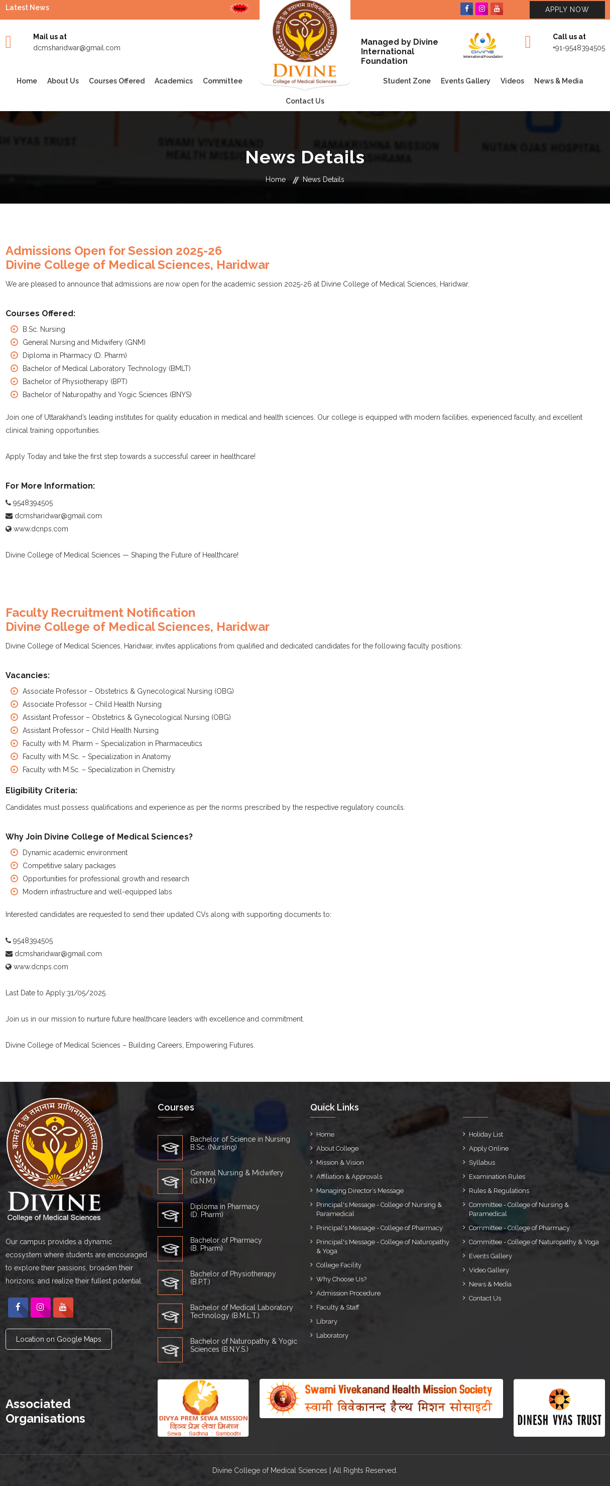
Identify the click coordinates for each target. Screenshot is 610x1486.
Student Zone (407, 81)
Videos (512, 81)
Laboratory (332, 1335)
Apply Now (567, 10)
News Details (323, 179)
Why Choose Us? (341, 1279)
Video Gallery (489, 1270)
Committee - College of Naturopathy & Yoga (534, 1242)
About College (337, 1148)
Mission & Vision (340, 1162)
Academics (174, 81)
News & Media (558, 81)
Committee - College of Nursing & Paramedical (519, 1209)
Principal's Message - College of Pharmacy (379, 1228)
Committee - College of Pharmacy (519, 1228)
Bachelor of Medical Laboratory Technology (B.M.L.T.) (241, 1312)
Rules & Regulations (499, 1190)
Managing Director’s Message (360, 1190)
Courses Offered (117, 81)
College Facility (338, 1265)
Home (27, 81)
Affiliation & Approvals (349, 1176)
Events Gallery (466, 81)
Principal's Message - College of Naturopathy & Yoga (382, 1246)
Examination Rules (497, 1176)
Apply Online (489, 1148)
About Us (63, 81)
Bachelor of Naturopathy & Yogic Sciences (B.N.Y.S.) (243, 1345)
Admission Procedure (348, 1293)
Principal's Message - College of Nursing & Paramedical (379, 1209)
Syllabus (482, 1162)
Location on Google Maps (58, 1339)
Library (326, 1321)
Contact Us (305, 101)
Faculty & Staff (337, 1307)
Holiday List (486, 1134)
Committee (222, 81)
